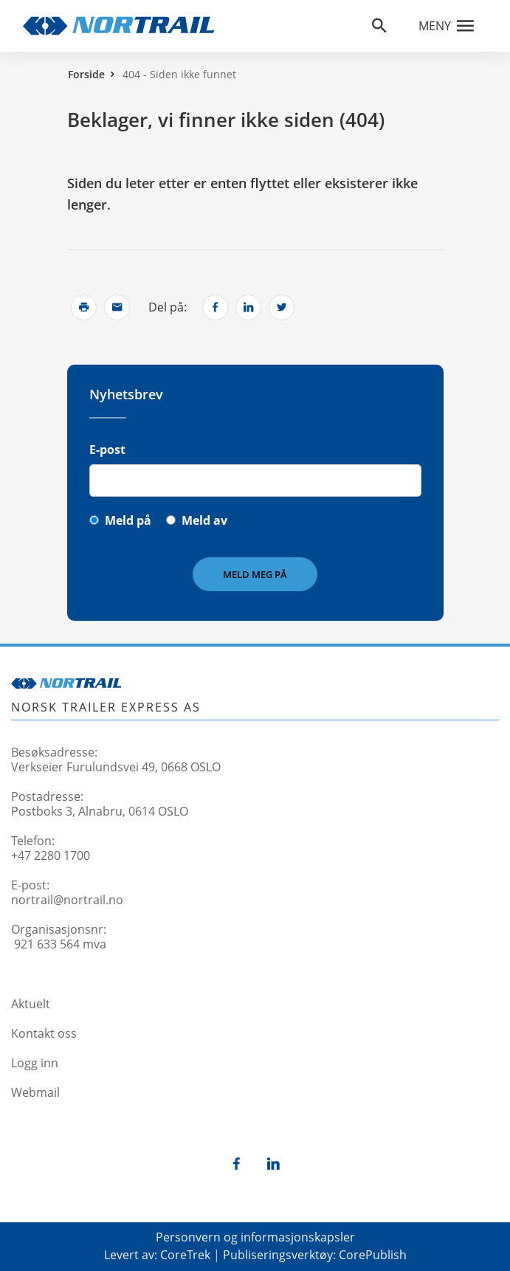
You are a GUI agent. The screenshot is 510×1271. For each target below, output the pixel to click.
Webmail (35, 1092)
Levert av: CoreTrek (157, 1255)
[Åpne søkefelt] (379, 25)
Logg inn (34, 1063)
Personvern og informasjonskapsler (255, 1237)
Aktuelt (30, 1004)
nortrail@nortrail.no (67, 900)
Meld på (128, 520)
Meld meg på (255, 574)
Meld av (204, 520)
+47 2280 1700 (50, 855)
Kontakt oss (44, 1033)
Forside (86, 74)
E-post (107, 449)
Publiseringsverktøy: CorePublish (315, 1255)
